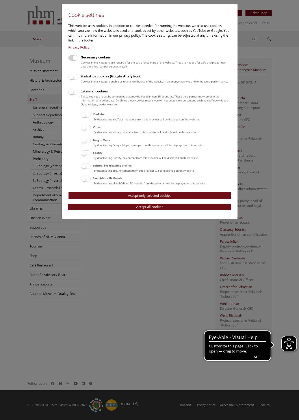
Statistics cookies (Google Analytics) (110, 76)
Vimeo (97, 127)
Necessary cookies (95, 57)
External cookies (94, 91)
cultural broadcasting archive (112, 165)
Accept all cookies (149, 206)
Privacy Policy (78, 47)
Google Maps (101, 140)
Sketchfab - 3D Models (107, 178)
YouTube (98, 114)
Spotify (97, 153)
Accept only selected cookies (149, 195)
